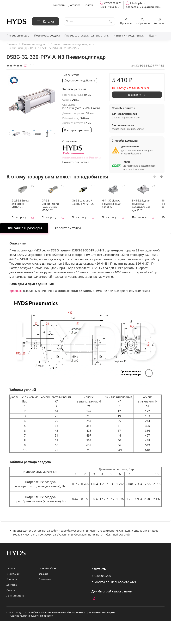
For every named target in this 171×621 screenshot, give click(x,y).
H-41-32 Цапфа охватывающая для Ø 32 (117, 205)
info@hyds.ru (135, 3)
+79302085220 (110, 3)
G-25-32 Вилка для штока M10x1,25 (20, 203)
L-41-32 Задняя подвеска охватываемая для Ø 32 (149, 206)
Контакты (59, 5)
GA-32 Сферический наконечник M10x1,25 (49, 206)
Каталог (45, 21)
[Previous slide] (9, 133)
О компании (13, 573)
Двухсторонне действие (80, 80)
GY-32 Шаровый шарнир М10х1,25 (84, 203)
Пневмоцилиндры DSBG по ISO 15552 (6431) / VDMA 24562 (42, 48)
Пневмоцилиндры (18, 35)
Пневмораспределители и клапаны (86, 35)
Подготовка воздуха (47, 35)
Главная (11, 44)
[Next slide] (54, 133)
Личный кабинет (15, 595)
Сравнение (44, 579)
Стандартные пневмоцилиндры (71, 44)
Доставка (74, 5)
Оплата (88, 5)
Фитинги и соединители (129, 35)
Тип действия (70, 75)
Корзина (43, 573)
